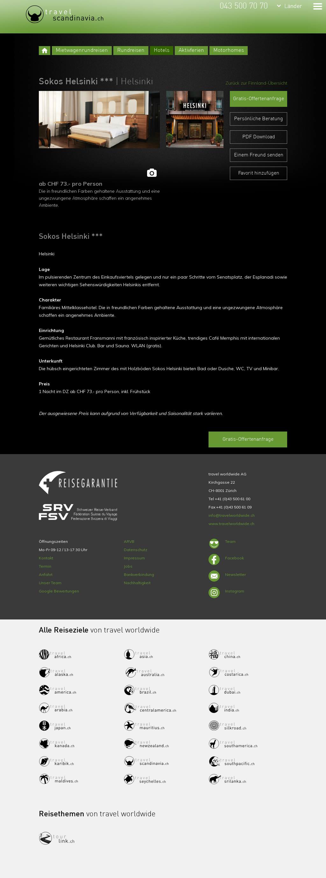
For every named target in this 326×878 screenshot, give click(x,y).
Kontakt (46, 558)
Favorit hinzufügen (258, 173)
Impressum (134, 558)
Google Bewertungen (59, 591)
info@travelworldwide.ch (232, 515)
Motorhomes (228, 50)
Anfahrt (46, 574)
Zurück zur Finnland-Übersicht (256, 83)
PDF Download (258, 137)
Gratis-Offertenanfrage (258, 98)
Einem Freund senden (258, 155)
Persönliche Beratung (258, 118)
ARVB (129, 541)
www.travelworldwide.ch (231, 523)
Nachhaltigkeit (137, 582)
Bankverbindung (139, 574)
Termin (45, 566)
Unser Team (50, 582)
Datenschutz (135, 549)
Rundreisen (131, 50)
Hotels (161, 50)
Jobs (128, 566)
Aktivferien (191, 50)
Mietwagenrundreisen (82, 50)
